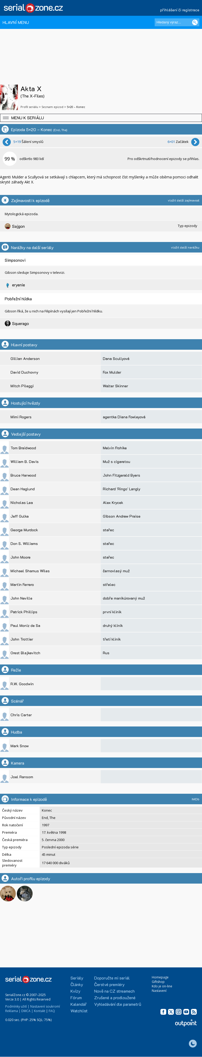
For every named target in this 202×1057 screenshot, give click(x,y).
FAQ (52, 1011)
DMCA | (27, 1011)
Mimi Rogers (21, 416)
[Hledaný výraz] (177, 22)
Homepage (160, 977)
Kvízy (75, 991)
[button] (101, 118)
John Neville (21, 598)
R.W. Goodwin (22, 683)
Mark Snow (20, 745)
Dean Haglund (23, 488)
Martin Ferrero (22, 584)
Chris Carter (21, 714)
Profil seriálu (29, 107)
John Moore (21, 557)
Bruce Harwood (23, 475)
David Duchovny (24, 372)
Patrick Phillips (24, 611)
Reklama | (13, 1011)
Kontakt (39, 1011)
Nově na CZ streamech (114, 991)
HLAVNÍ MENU (16, 22)
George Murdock (24, 529)
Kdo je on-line (162, 986)
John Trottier (22, 639)
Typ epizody (187, 225)
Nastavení (159, 990)
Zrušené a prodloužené (114, 997)
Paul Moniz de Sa (25, 625)
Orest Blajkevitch (25, 652)
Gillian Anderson (25, 358)
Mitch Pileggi (22, 385)
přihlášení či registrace (179, 9)
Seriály (76, 978)
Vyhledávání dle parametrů (117, 1004)
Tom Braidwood (23, 447)
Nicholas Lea (22, 502)
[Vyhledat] (195, 22)
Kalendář (78, 1004)
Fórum (76, 997)
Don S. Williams (24, 543)
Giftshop (158, 981)
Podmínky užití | (17, 1006)
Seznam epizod (52, 107)
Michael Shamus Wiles (30, 570)
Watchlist (79, 1010)
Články (76, 984)
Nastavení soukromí (45, 1006)
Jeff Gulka (20, 516)
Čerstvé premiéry (109, 984)
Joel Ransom (22, 776)
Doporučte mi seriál (112, 978)
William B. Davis (25, 461)
